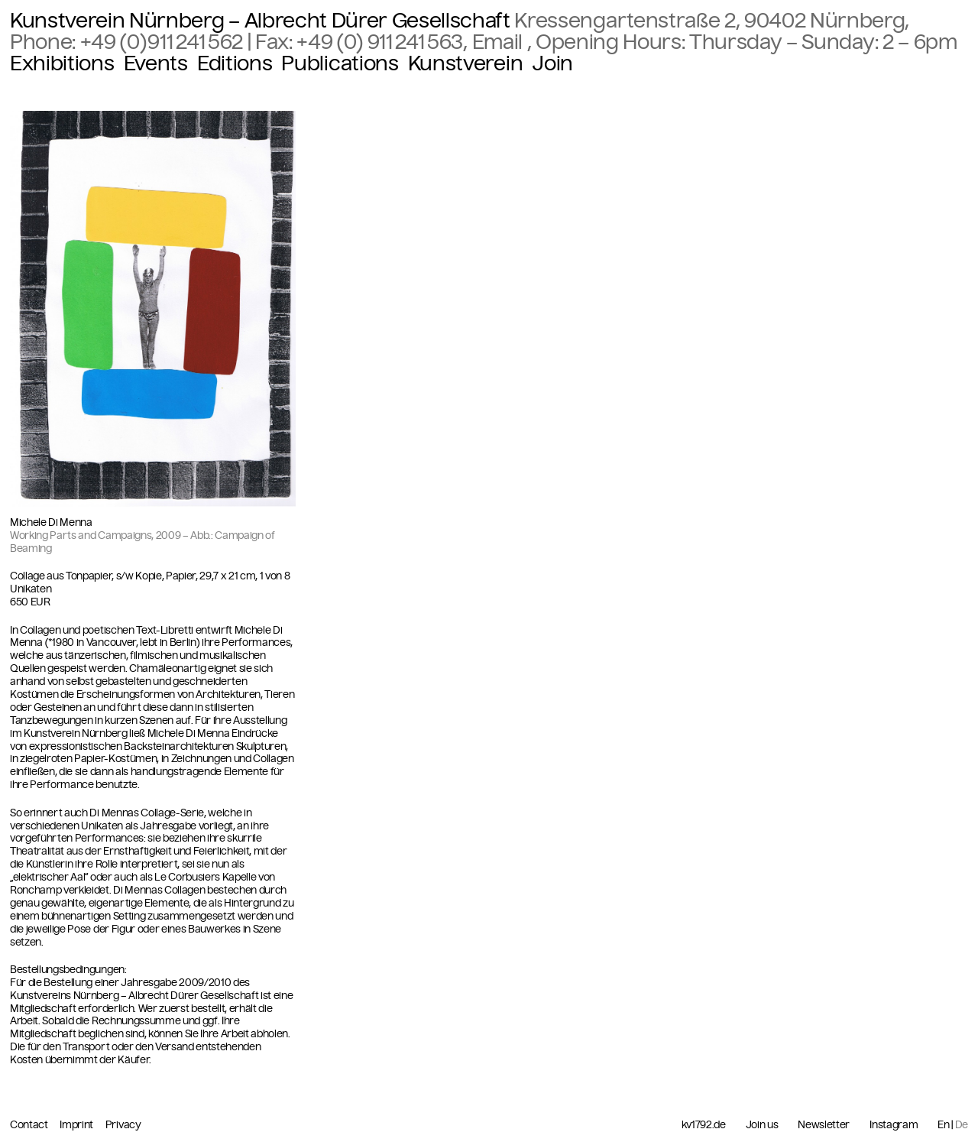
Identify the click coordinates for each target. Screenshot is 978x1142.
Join (552, 63)
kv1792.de (704, 1125)
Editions (234, 63)
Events (156, 63)
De (961, 1124)
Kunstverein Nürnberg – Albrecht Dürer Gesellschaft (260, 20)
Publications (339, 63)
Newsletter (824, 1125)
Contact (30, 1124)
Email (499, 42)
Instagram (894, 1125)
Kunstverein (465, 63)
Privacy (123, 1124)
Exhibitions (62, 63)
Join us (762, 1125)
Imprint (77, 1124)
